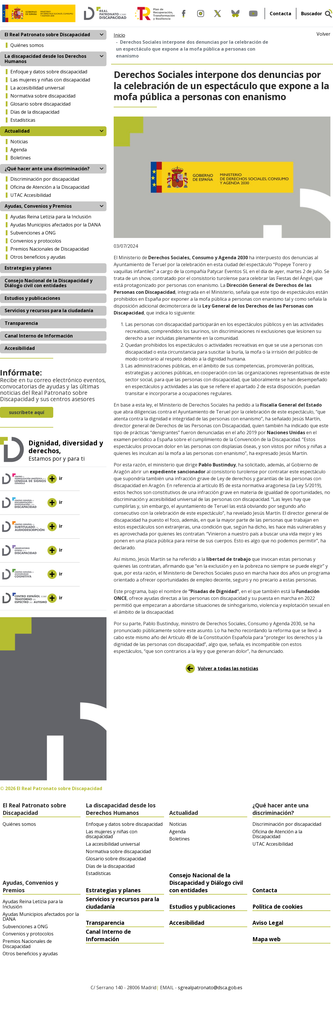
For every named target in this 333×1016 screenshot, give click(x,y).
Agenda (18, 149)
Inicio (119, 35)
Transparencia (21, 323)
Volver (323, 34)
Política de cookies (277, 906)
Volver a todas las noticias (228, 668)
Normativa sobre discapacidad (42, 95)
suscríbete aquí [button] (26, 412)
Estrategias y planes (28, 268)
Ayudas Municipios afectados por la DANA (55, 224)
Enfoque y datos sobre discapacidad (48, 71)
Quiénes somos (27, 45)
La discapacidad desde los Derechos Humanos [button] (45, 58)
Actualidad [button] (17, 131)
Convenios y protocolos (35, 240)
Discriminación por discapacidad (44, 179)
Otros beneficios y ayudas (38, 257)
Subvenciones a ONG (33, 232)
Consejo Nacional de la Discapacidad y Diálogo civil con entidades (48, 283)
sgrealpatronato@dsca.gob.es (210, 987)
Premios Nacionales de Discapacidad (49, 248)
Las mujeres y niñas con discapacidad (50, 79)
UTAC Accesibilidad (30, 195)
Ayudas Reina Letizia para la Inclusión (50, 216)
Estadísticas (22, 120)
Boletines (20, 157)
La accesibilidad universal (37, 87)
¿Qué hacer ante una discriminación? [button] (47, 168)
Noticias (19, 141)
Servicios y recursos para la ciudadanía (49, 310)
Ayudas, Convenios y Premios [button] (38, 206)
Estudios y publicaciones (32, 298)
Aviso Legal (267, 923)
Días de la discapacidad (34, 112)
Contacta (280, 13)
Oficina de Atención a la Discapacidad (49, 187)
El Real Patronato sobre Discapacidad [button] (47, 34)
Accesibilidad (20, 348)
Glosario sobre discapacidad (40, 103)
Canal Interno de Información (39, 336)
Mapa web (266, 939)
